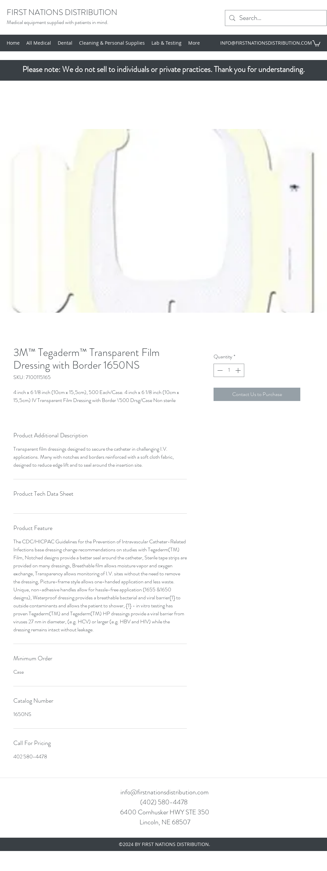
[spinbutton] (229, 370)
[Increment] (238, 370)
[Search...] (275, 18)
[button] (316, 43)
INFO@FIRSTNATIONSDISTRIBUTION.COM (266, 43)
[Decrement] (219, 370)
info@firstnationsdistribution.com (164, 792)
